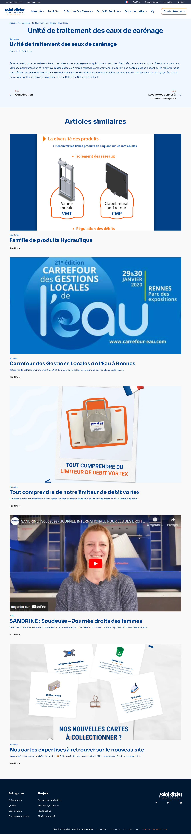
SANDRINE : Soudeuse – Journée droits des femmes (76, 621)
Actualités (14, 358)
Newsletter (14, 235)
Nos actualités (24, 23)
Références (14, 39)
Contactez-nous (174, 11)
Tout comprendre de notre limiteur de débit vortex (75, 492)
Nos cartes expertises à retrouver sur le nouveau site (77, 750)
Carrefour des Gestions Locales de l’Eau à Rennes (72, 363)
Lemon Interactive (154, 829)
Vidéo (12, 616)
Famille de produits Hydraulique (51, 240)
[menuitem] (126, 2)
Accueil (13, 23)
